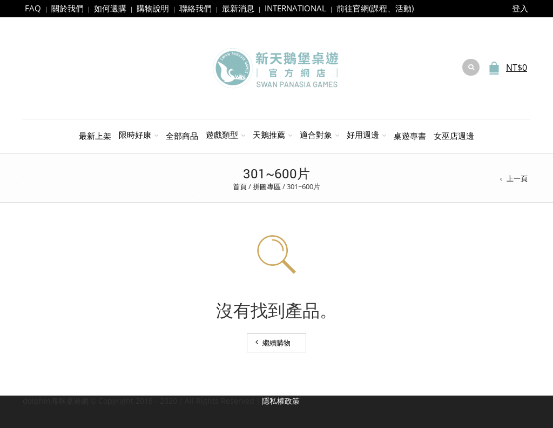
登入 (520, 8)
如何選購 (110, 8)
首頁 (240, 186)
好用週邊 (363, 134)
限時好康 (135, 134)
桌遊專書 (410, 135)
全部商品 (182, 135)
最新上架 (95, 135)
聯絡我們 (195, 8)
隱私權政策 (281, 401)
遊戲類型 (222, 134)
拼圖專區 (267, 186)
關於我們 (67, 8)
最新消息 (238, 8)
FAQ (33, 8)
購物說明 (153, 8)
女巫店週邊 (454, 135)
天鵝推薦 (269, 134)
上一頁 (517, 178)
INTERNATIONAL (295, 8)
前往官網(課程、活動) (375, 8)
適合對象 (316, 134)
